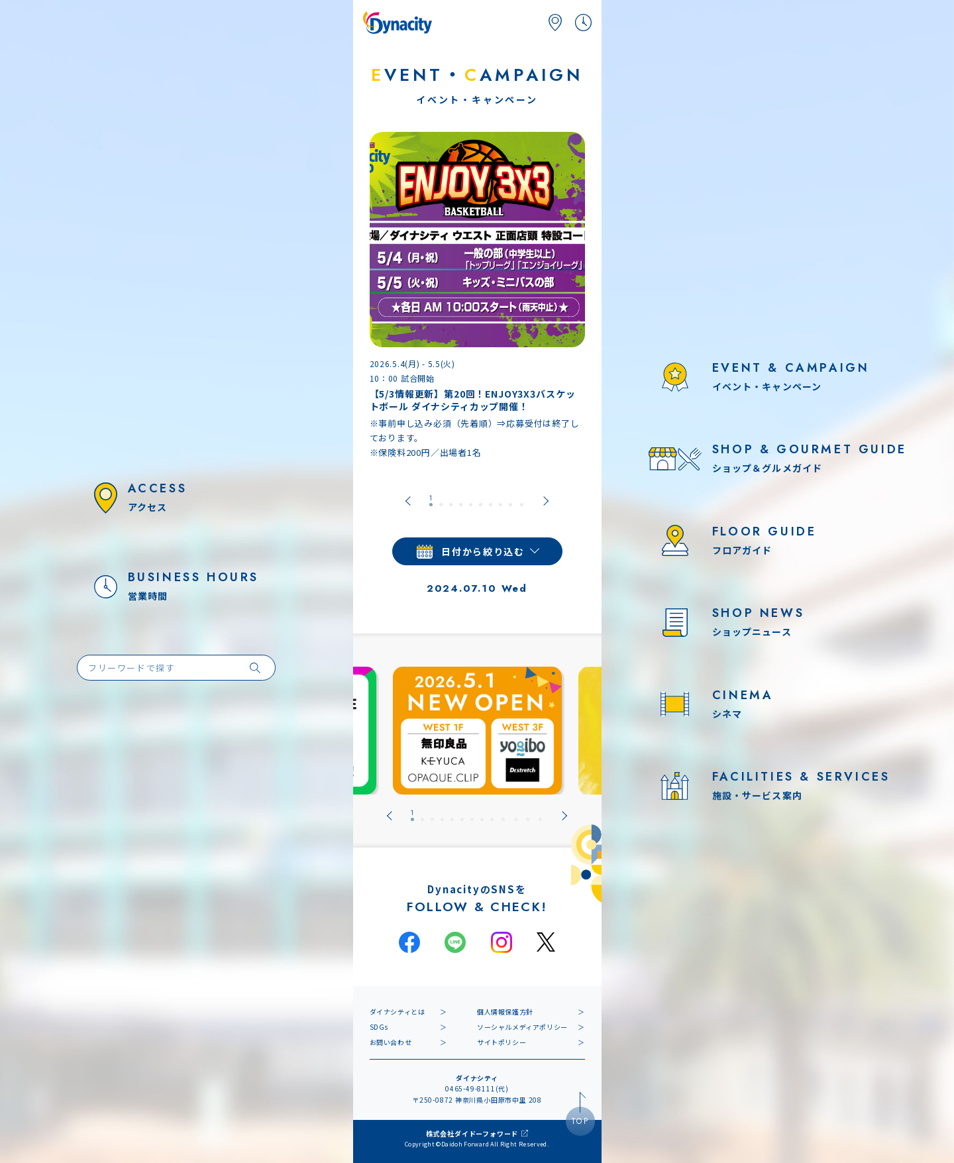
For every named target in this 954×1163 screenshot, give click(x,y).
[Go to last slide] (408, 501)
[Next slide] (546, 501)
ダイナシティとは (397, 1012)
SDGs (379, 1027)
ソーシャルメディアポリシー (522, 1027)
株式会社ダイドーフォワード (472, 1133)
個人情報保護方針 (505, 1012)
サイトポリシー (501, 1042)
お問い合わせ (391, 1042)
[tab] (431, 501)
